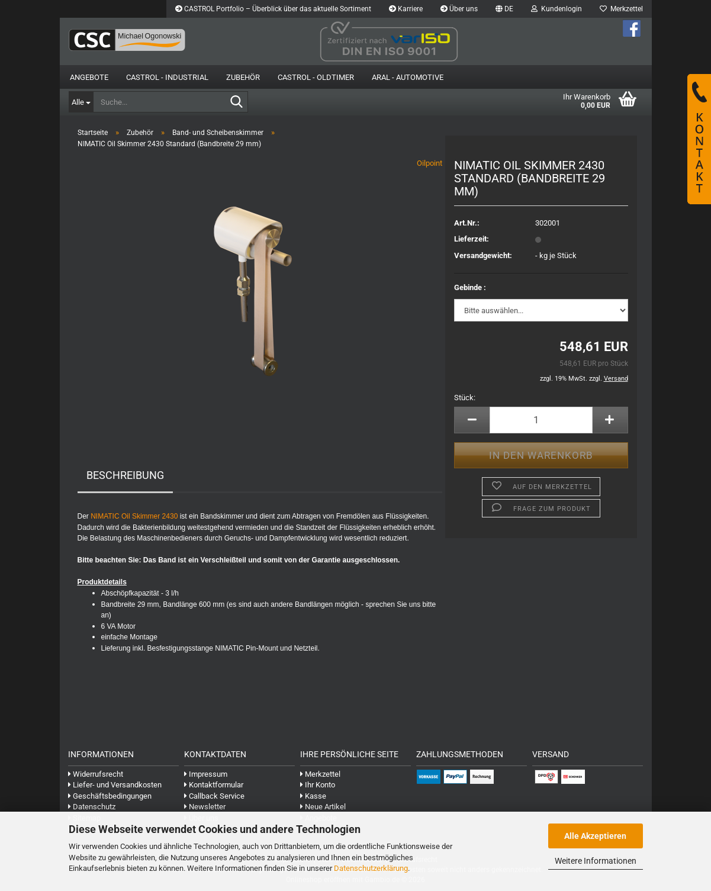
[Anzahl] (541, 420)
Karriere (406, 9)
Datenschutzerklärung (371, 868)
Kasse (313, 796)
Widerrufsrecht (95, 774)
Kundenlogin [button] (556, 9)
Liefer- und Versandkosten (115, 784)
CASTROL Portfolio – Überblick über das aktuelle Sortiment (273, 9)
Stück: (464, 397)
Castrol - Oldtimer (316, 77)
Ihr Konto (317, 784)
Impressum (205, 774)
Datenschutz (91, 806)
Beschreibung (125, 475)
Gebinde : (470, 287)
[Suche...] (81, 101)
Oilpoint (429, 163)
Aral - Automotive (407, 77)
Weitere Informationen (595, 861)
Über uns (459, 9)
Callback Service (214, 796)
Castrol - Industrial (167, 77)
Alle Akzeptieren (595, 836)
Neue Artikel (323, 806)
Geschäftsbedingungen (110, 796)
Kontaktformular (213, 784)
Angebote (89, 77)
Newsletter (205, 806)
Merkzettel (621, 9)
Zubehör (243, 77)
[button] (504, 9)
